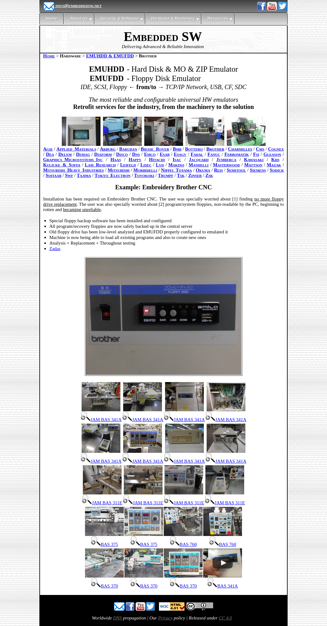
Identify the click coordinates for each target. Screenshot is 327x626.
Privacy (165, 617)
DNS (117, 617)
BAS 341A (222, 585)
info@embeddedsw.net (72, 5)
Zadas (54, 248)
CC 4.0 (225, 617)
